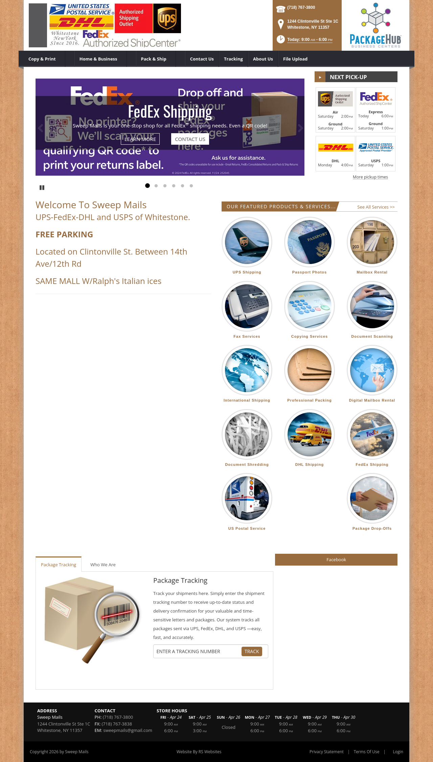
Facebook (336, 559)
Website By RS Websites (199, 752)
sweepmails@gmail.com (127, 730)
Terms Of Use (367, 752)
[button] (304, 41)
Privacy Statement (327, 752)
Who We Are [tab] (103, 565)
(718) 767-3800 (301, 7)
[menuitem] (44, 59)
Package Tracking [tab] (58, 565)
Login (398, 752)
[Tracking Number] (199, 651)
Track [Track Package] (252, 651)
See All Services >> (376, 207)
